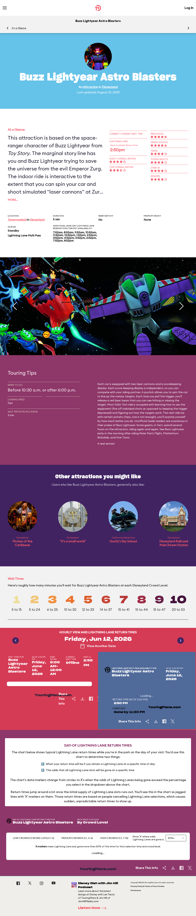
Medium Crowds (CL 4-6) (77, 838)
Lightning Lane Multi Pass (24, 235)
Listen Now (93, 908)
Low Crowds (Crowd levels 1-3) (33, 838)
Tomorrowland (17, 219)
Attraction (90, 87)
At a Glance (19, 28)
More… (13, 199)
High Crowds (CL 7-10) (114, 838)
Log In (188, 8)
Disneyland (110, 87)
